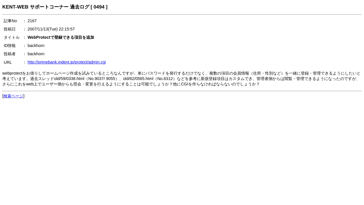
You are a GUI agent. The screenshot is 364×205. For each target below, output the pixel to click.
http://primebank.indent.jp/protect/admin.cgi (67, 62)
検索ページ (13, 96)
